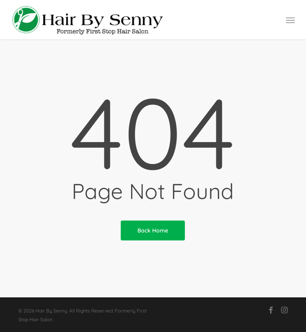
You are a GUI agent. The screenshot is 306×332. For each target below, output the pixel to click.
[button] (290, 20)
